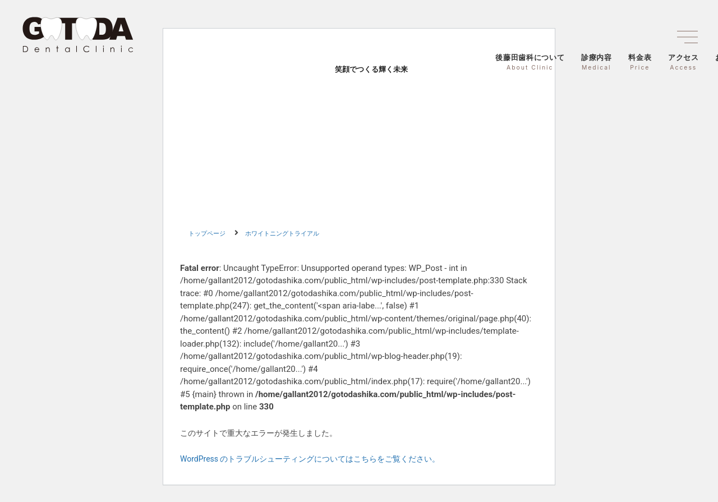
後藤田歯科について (529, 62)
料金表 (639, 62)
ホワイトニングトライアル (282, 233)
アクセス (683, 62)
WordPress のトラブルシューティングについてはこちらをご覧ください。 (310, 458)
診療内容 (596, 62)
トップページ (206, 233)
